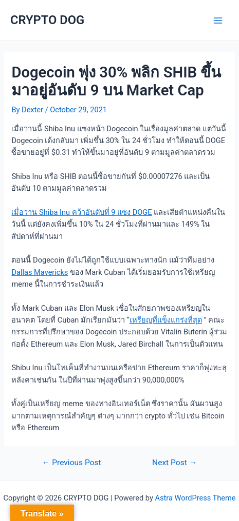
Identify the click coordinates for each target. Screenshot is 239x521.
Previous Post (71, 463)
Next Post (174, 463)
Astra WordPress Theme (195, 498)
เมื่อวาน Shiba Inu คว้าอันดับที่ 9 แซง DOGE (81, 212)
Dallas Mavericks (39, 272)
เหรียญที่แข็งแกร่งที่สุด (166, 320)
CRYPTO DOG (47, 20)
